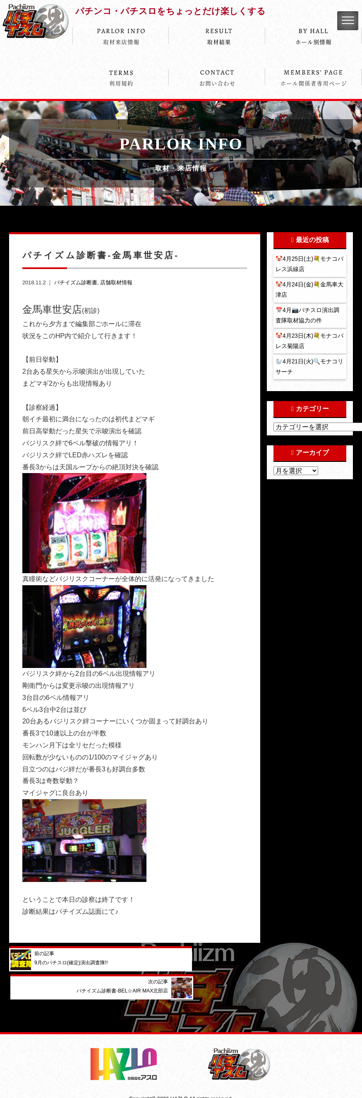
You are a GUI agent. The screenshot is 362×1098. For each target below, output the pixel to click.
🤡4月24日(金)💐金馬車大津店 (307, 291)
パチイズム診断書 (75, 282)
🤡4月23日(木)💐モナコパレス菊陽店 (307, 344)
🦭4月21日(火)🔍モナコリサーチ (307, 371)
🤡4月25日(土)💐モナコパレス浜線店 (307, 264)
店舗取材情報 (116, 282)
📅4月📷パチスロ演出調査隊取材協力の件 (308, 318)
